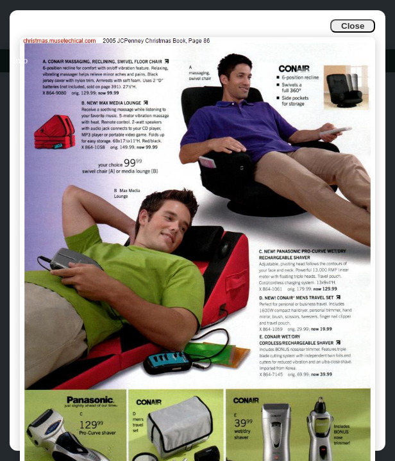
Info (20, 60)
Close (352, 26)
